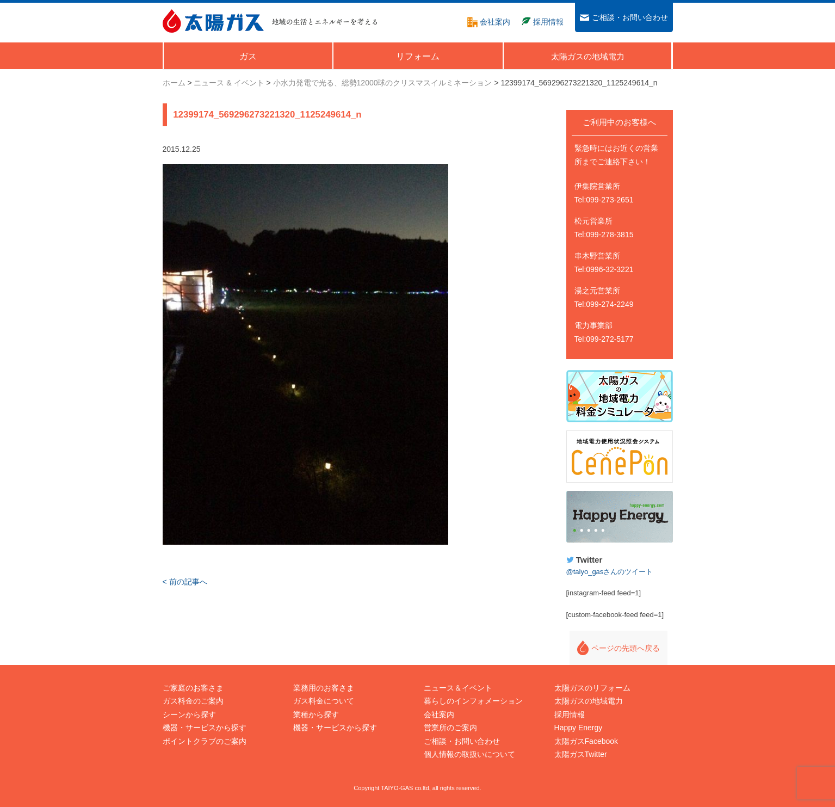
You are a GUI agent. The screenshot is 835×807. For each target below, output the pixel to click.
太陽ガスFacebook (586, 741)
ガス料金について (323, 701)
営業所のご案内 (450, 727)
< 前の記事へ (185, 581)
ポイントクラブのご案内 (204, 741)
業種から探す (316, 714)
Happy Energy (619, 517)
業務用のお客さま (323, 687)
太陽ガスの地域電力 (588, 701)
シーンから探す (189, 714)
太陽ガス (213, 21)
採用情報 (569, 714)
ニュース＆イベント (458, 687)
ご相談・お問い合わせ (462, 741)
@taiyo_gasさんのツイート (609, 572)
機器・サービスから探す (204, 727)
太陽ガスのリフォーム (592, 687)
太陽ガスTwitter (580, 754)
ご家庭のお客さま (193, 687)
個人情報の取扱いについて (469, 754)
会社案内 (439, 714)
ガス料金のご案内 (193, 701)
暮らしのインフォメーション (473, 701)
